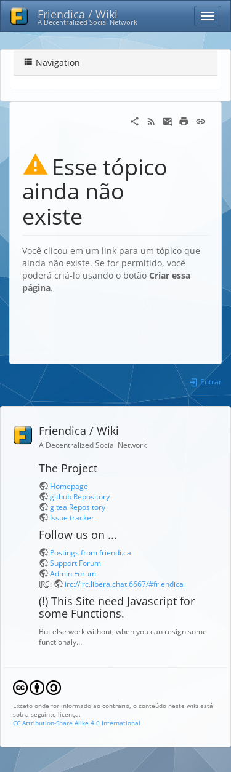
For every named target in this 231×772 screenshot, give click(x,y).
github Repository (80, 496)
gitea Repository (77, 507)
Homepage (69, 486)
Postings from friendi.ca (90, 552)
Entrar (205, 381)
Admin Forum (73, 573)
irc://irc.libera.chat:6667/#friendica (124, 584)
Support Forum (75, 563)
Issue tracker (72, 517)
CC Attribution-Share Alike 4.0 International (76, 722)
